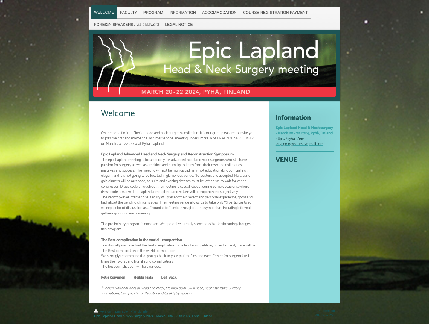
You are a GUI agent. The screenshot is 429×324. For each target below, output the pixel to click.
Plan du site (139, 311)
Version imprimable (111, 311)
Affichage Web (325, 315)
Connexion (327, 311)
